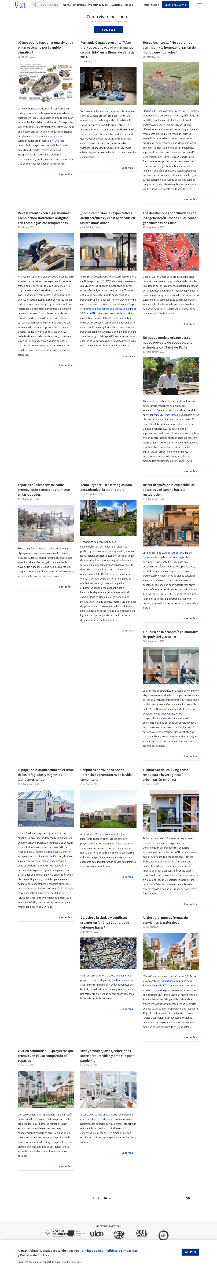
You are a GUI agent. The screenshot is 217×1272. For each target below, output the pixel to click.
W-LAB (55, 141)
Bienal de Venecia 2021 (155, 985)
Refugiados (53, 852)
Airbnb (170, 714)
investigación (102, 980)
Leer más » (65, 174)
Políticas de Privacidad (121, 1250)
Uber (163, 714)
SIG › (189, 1198)
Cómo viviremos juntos (108, 834)
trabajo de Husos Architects (160, 111)
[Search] (49, 4)
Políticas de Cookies (34, 1255)
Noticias (116, 4)
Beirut (146, 557)
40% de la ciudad (179, 553)
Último (106, 1198)
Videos (128, 4)
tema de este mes (92, 1115)
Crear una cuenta (175, 5)
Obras (67, 4)
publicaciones (119, 980)
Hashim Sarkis (167, 981)
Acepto (190, 1252)
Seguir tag (108, 30)
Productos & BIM (98, 4)
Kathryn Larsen (26, 277)
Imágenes (79, 4)
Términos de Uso (92, 1250)
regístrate (76, 1262)
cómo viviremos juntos (166, 415)
